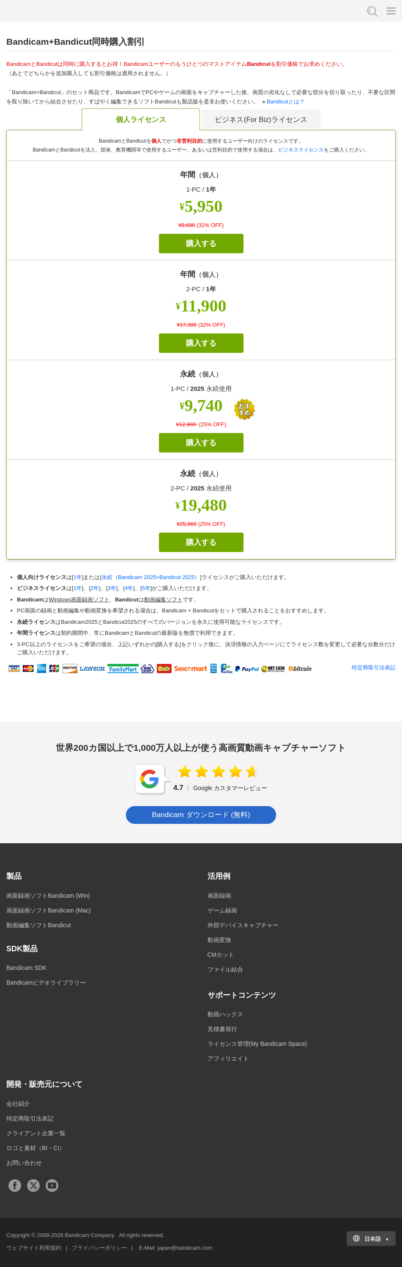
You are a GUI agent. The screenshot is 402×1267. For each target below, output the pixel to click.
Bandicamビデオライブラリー (46, 982)
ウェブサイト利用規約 (33, 1248)
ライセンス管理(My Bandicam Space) (257, 1043)
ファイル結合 (225, 969)
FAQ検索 (371, 10)
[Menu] (391, 10)
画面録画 (219, 895)
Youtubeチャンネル (52, 1185)
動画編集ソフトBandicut (38, 925)
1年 (78, 577)
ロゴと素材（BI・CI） (35, 1148)
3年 (112, 588)
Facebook (14, 1185)
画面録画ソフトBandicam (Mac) (48, 910)
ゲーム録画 (222, 910)
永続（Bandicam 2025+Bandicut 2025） (150, 577)
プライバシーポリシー (99, 1248)
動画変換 (219, 940)
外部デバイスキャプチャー (243, 925)
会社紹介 (18, 1103)
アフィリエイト (228, 1058)
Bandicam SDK (26, 967)
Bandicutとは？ (286, 101)
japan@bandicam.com (185, 1248)
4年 (129, 588)
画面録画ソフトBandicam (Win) (48, 895)
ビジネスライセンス (301, 150)
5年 (146, 588)
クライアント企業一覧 (36, 1133)
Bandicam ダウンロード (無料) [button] (201, 815)
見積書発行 (222, 1029)
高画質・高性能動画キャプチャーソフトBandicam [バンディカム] (48, 10)
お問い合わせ (24, 1162)
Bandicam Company (89, 1235)
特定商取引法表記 (374, 667)
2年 (94, 588)
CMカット (221, 954)
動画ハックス (225, 1014)
